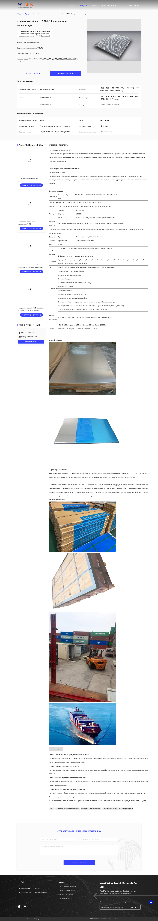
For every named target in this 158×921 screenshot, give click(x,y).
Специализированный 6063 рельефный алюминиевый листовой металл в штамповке (31, 310)
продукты (28, 14)
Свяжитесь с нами (109, 5)
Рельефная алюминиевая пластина (67, 809)
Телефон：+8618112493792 (29, 888)
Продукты (83, 5)
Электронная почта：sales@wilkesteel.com (34, 892)
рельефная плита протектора (90, 809)
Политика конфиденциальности (37, 919)
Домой (71, 5)
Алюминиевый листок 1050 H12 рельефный (118, 809)
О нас (94, 5)
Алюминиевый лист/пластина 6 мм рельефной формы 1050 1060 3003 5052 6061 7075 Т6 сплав (30, 267)
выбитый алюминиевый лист (42, 14)
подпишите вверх (134, 907)
